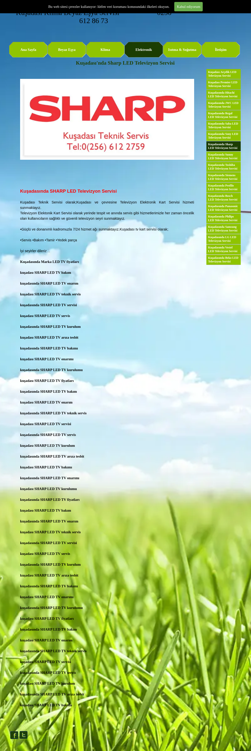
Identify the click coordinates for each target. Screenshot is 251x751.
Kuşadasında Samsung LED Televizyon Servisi (222, 228)
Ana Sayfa (28, 50)
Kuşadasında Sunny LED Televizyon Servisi (222, 156)
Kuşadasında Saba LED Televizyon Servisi (223, 125)
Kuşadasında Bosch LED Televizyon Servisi (222, 197)
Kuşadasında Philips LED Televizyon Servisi (222, 218)
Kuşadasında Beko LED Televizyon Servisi (223, 259)
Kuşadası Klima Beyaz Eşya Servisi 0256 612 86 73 (94, 17)
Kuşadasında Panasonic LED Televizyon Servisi (223, 208)
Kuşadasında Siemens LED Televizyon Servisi (222, 177)
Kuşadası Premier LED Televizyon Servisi (223, 84)
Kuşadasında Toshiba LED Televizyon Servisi (222, 166)
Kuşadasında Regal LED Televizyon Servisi (222, 115)
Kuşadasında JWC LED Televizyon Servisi (223, 104)
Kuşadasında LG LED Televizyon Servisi (222, 239)
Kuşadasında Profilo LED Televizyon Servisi (222, 187)
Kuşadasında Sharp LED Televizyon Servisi (222, 146)
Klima (105, 50)
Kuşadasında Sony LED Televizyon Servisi (223, 135)
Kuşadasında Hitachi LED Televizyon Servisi (222, 94)
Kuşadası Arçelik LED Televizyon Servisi (222, 73)
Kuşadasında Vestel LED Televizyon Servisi (222, 249)
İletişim (220, 50)
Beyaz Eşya (66, 50)
